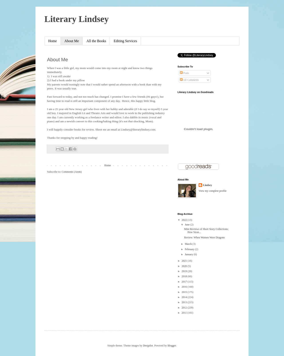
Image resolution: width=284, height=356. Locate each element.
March (188, 243)
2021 (185, 260)
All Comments (189, 79)
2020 (185, 266)
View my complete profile (213, 190)
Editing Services (125, 41)
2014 (185, 297)
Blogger (172, 345)
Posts (184, 73)
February (190, 249)
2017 (185, 281)
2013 (185, 302)
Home (52, 41)
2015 (185, 292)
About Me (71, 41)
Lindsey (207, 185)
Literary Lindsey (76, 19)
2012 (185, 307)
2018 (185, 276)
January (189, 254)
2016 (185, 286)
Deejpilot (148, 345)
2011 (185, 312)
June (187, 224)
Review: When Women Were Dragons (204, 237)
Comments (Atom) (72, 171)
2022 (185, 220)
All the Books (96, 41)
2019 (185, 271)
